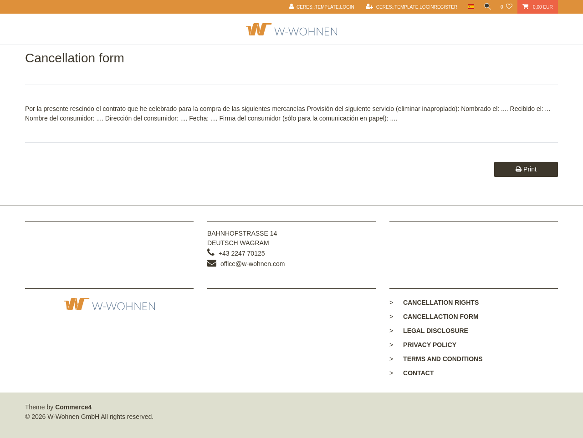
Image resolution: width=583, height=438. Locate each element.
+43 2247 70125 (242, 253)
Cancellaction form (441, 316)
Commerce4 (73, 407)
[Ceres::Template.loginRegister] (409, 7)
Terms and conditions (442, 358)
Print (526, 169)
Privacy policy (429, 344)
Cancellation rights (441, 302)
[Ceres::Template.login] (320, 7)
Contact (418, 373)
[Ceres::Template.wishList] (506, 7)
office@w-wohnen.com (252, 263)
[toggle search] (486, 7)
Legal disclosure (435, 330)
